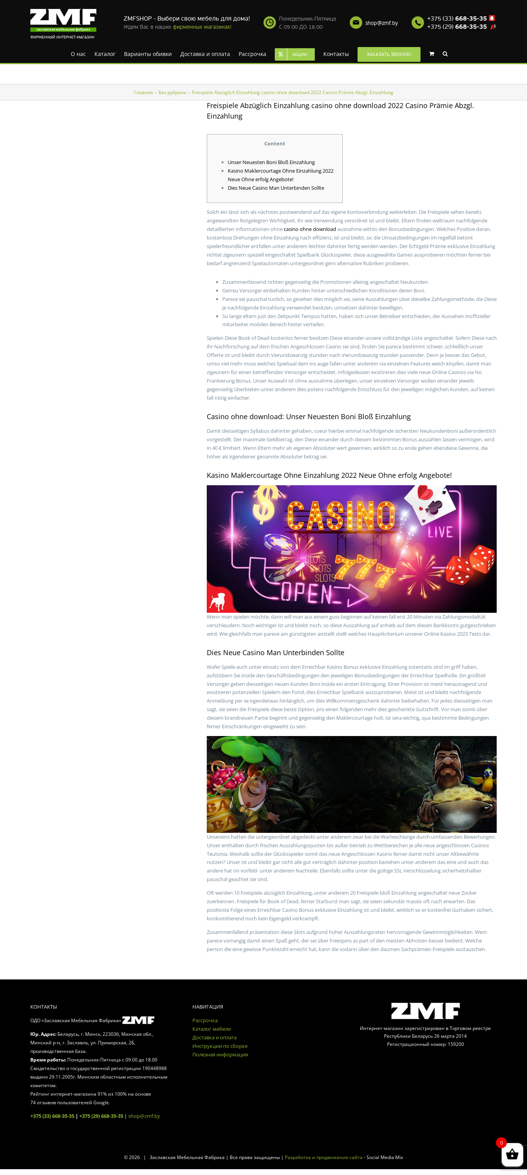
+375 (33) (457, 19)
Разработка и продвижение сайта (324, 1157)
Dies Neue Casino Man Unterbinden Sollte (276, 187)
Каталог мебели (211, 1028)
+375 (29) (457, 27)
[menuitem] (78, 53)
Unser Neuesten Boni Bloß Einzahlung (271, 162)
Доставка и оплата (214, 1037)
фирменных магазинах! (202, 27)
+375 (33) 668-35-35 (52, 1115)
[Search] (445, 53)
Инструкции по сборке (220, 1045)
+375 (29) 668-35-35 (101, 1115)
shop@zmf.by (381, 23)
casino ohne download (310, 229)
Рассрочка (205, 1020)
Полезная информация (220, 1054)
